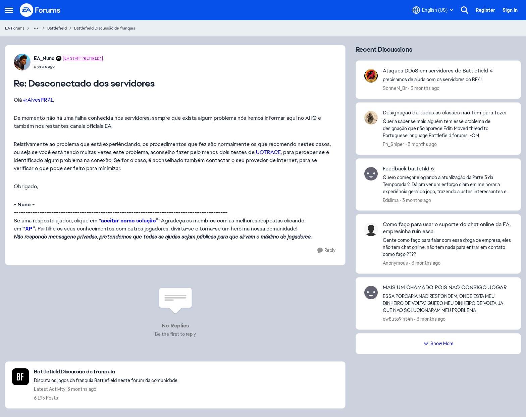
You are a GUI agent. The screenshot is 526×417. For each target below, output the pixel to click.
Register (485, 10)
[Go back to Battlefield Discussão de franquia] (106, 371)
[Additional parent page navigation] (36, 28)
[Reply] (326, 250)
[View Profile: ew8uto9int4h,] (371, 292)
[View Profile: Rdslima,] (371, 173)
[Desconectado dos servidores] (68, 66)
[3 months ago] (423, 88)
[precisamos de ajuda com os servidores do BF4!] (447, 79)
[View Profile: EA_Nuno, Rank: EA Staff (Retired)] (22, 62)
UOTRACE (268, 152)
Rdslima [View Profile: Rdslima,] (391, 200)
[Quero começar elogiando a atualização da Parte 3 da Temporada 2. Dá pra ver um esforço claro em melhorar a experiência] (447, 184)
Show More (438, 344)
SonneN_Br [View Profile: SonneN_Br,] (395, 88)
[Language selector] (433, 10)
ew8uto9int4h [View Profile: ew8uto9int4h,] (398, 319)
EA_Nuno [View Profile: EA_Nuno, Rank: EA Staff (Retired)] (44, 58)
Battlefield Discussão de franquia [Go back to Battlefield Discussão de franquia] (104, 28)
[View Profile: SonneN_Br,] (371, 76)
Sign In (510, 10)
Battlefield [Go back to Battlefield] (57, 28)
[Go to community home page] (40, 10)
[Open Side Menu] (9, 10)
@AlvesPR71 (38, 99)
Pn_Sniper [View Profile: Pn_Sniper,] (393, 144)
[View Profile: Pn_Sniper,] (371, 117)
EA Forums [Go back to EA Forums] (14, 28)
